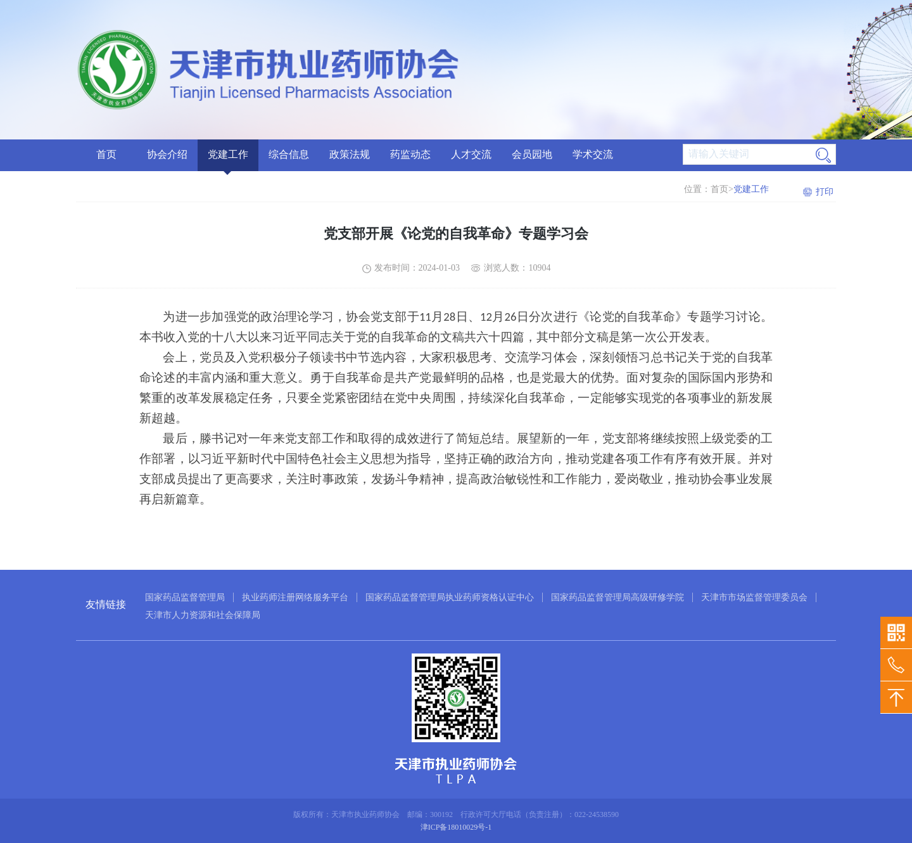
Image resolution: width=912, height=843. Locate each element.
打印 (824, 191)
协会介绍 (167, 154)
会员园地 (532, 154)
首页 (106, 154)
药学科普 (653, 179)
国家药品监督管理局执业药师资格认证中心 (449, 597)
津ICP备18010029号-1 (456, 827)
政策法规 (349, 154)
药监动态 (410, 154)
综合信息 (289, 154)
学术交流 (593, 154)
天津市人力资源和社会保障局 (202, 615)
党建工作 (228, 154)
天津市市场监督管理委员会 (754, 597)
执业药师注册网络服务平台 (295, 597)
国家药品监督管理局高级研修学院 (617, 597)
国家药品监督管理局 (185, 597)
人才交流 (471, 154)
